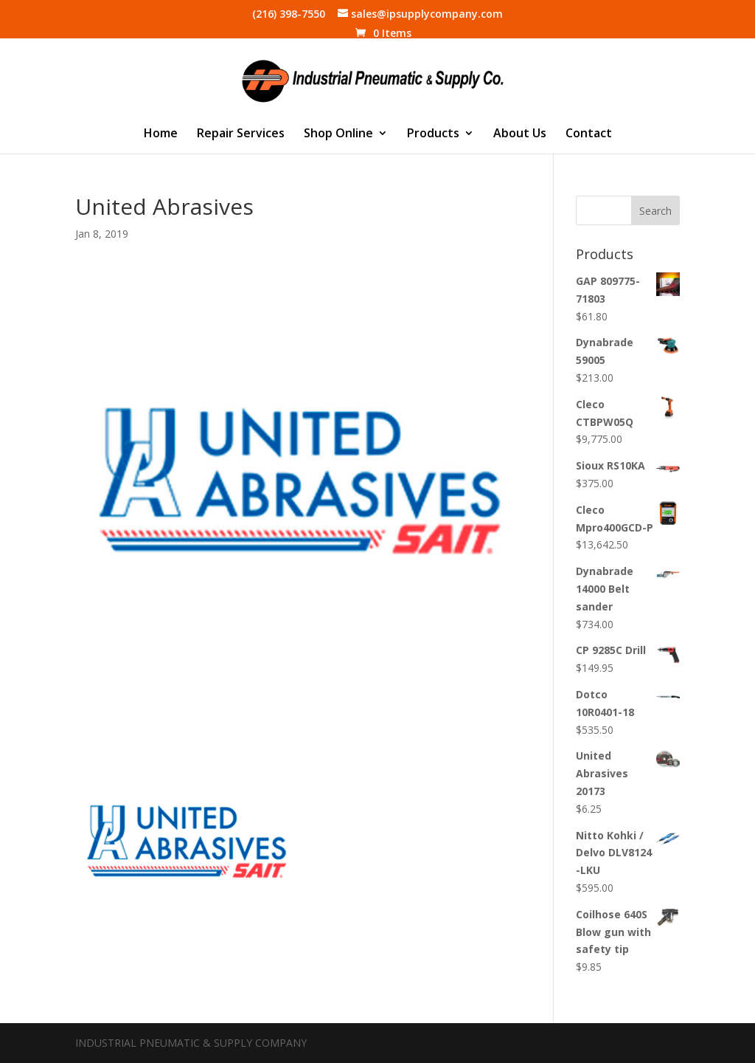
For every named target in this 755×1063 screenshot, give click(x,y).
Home (161, 134)
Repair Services (241, 134)
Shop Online (338, 134)
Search (655, 211)
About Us (519, 134)
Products (433, 134)
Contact (589, 134)
